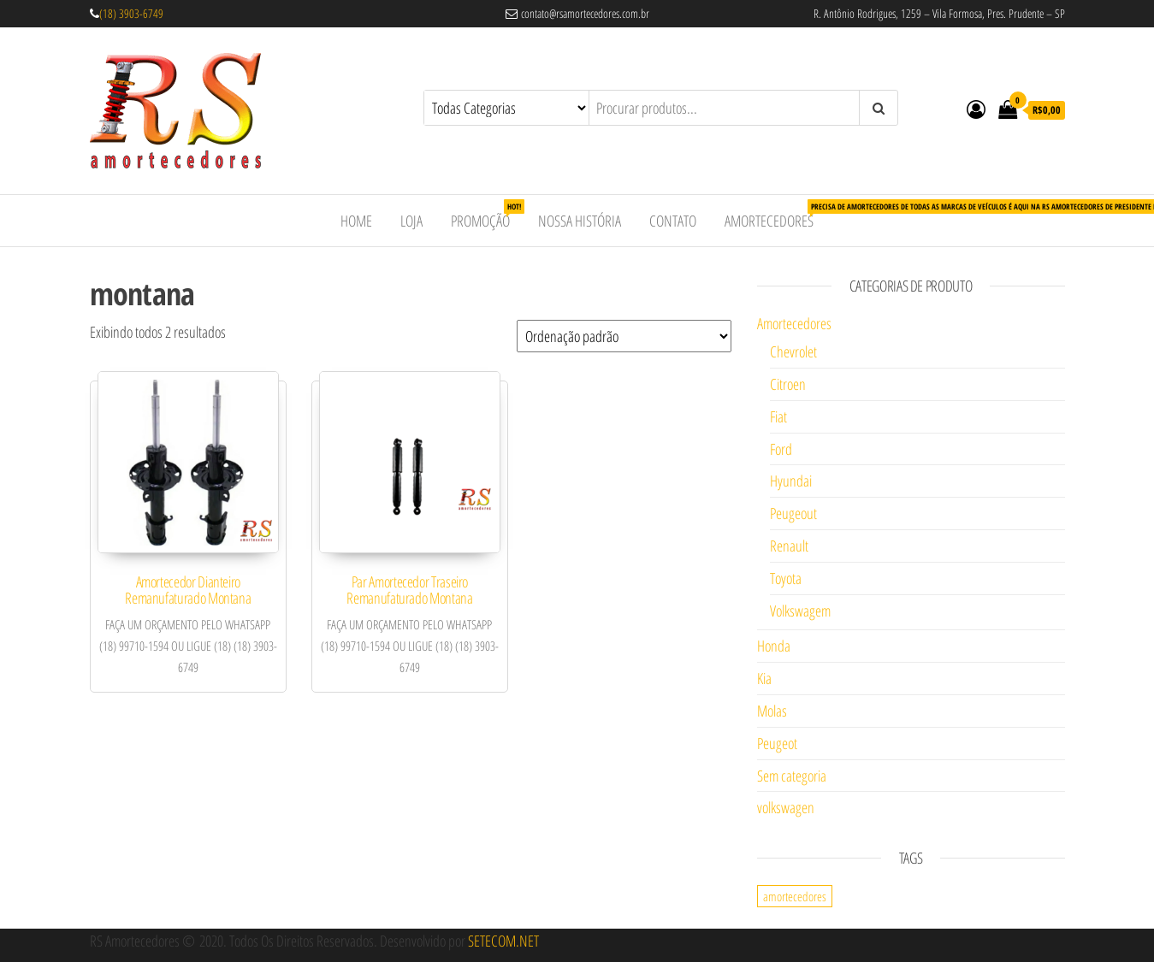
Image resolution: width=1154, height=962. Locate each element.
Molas (772, 710)
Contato (672, 220)
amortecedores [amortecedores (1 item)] (794, 896)
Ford (781, 449)
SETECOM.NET (503, 940)
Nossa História (579, 220)
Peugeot (777, 743)
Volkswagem (800, 610)
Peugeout (793, 513)
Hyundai (791, 480)
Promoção (487, 215)
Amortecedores (775, 215)
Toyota (786, 578)
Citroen (788, 384)
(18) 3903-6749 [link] (131, 13)
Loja (411, 220)
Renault (789, 545)
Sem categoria (791, 775)
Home (356, 220)
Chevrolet (793, 351)
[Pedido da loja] (624, 336)
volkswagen (785, 807)
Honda (773, 645)
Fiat (778, 416)
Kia (764, 678)
